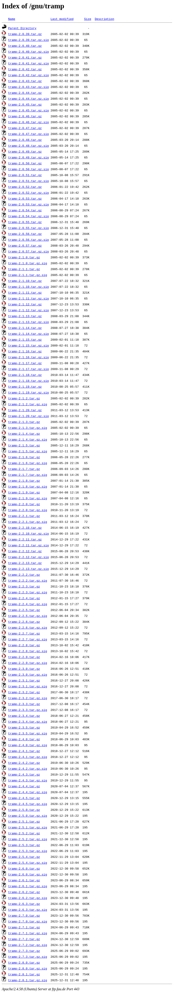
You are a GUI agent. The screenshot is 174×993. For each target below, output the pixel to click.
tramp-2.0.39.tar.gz (25, 34)
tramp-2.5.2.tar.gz (24, 833)
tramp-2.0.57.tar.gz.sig (28, 251)
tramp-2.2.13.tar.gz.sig (28, 569)
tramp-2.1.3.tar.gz (24, 422)
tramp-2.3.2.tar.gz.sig (27, 698)
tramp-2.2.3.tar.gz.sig (27, 592)
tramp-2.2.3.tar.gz (24, 586)
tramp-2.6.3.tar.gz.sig (27, 910)
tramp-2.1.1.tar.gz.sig (27, 275)
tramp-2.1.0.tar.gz (24, 257)
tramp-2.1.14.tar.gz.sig (28, 334)
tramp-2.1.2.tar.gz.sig (27, 404)
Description (104, 19)
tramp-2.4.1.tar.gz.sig (27, 757)
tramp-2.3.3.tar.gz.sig (27, 710)
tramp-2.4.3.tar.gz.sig (27, 780)
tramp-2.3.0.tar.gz (24, 669)
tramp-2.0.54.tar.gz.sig (28, 216)
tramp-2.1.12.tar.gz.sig (28, 310)
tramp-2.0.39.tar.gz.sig (28, 40)
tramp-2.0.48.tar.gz (25, 140)
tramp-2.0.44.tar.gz (25, 93)
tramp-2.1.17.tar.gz (25, 363)
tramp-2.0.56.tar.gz (25, 234)
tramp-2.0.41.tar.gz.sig (28, 63)
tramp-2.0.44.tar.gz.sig (28, 99)
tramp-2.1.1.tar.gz (24, 269)
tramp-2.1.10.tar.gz (25, 281)
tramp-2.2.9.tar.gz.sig (27, 663)
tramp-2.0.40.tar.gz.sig (28, 52)
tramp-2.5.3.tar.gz (24, 845)
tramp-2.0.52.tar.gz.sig (28, 193)
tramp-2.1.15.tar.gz (25, 339)
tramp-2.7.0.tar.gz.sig (27, 921)
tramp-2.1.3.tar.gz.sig (27, 428)
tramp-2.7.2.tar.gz (24, 939)
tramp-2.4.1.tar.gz (24, 751)
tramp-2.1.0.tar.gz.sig (27, 263)
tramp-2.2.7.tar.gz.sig (27, 639)
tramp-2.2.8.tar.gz (24, 645)
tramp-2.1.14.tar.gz (25, 328)
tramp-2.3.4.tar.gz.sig (27, 721)
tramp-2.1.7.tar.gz (24, 469)
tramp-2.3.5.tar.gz (24, 727)
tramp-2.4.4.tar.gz (24, 786)
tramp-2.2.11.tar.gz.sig (28, 545)
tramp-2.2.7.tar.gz (24, 633)
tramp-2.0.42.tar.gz (25, 69)
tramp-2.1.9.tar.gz (24, 492)
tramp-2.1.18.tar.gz (25, 375)
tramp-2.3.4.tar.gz (24, 716)
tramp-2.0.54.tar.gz (25, 210)
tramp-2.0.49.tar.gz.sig (28, 157)
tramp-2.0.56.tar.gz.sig (28, 240)
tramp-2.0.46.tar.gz (25, 116)
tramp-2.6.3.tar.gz (24, 904)
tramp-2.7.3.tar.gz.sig (27, 957)
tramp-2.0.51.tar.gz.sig (28, 181)
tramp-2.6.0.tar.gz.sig (27, 874)
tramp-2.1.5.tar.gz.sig (27, 451)
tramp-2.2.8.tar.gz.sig (27, 651)
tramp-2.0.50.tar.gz (25, 163)
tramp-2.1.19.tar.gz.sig (28, 392)
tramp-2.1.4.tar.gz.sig (27, 439)
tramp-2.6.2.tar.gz (24, 892)
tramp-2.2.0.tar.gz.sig (27, 510)
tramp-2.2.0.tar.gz (24, 504)
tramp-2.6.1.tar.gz (24, 880)
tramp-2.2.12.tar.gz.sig (28, 557)
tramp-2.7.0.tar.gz (24, 915)
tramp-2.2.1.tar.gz (24, 516)
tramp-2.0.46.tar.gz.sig (28, 122)
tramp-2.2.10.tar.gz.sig (28, 533)
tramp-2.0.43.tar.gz (25, 81)
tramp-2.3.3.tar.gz (24, 704)
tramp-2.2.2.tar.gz (24, 575)
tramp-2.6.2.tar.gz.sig (27, 898)
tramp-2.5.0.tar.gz (24, 810)
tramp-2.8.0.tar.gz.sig (27, 968)
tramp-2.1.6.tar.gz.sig (27, 463)
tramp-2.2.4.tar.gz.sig (27, 604)
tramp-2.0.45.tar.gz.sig (28, 110)
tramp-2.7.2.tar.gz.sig (27, 945)
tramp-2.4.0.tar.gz (24, 739)
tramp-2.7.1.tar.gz (24, 927)
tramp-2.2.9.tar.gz (24, 657)
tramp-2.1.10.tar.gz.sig (28, 287)
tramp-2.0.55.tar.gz (25, 222)
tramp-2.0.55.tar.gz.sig (28, 228)
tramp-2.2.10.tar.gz (25, 528)
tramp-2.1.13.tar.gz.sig (28, 322)
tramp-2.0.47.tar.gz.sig (28, 134)
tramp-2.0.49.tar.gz (25, 151)
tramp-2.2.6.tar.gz (24, 622)
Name (11, 19)
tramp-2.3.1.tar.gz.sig (27, 686)
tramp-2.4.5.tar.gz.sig (27, 804)
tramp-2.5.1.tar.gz (24, 821)
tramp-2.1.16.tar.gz (25, 351)
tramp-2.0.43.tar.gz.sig (28, 87)
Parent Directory (22, 28)
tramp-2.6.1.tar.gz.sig (27, 886)
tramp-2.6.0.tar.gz (24, 868)
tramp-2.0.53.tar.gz (25, 198)
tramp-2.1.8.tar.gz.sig (27, 486)
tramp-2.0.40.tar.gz (25, 46)
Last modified (62, 19)
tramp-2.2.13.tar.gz (25, 563)
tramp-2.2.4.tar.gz (24, 598)
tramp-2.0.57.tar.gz (25, 245)
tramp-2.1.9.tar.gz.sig (27, 498)
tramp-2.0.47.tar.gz (25, 128)
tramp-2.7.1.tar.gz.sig (27, 933)
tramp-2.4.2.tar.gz (24, 763)
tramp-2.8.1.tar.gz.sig (27, 980)
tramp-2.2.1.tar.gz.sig (27, 522)
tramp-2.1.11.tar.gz (25, 292)
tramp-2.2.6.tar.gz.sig (27, 627)
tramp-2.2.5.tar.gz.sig (27, 616)
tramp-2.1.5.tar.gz (24, 445)
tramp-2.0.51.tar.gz (25, 175)
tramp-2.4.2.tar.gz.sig (27, 769)
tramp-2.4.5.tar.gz (24, 798)
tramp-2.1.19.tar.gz (25, 386)
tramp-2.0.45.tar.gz (25, 104)
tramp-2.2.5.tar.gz (24, 610)
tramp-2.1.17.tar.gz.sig (28, 369)
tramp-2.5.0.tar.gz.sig (27, 816)
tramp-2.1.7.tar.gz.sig (27, 475)
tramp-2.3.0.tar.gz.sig (27, 674)
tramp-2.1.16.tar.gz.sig (28, 357)
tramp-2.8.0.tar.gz (24, 962)
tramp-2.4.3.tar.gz (24, 774)
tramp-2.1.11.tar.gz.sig (28, 298)
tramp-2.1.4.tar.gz (24, 434)
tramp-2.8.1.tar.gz (24, 974)
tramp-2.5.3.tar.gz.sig (27, 851)
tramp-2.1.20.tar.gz (25, 410)
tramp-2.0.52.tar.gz (25, 187)
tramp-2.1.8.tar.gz (24, 481)
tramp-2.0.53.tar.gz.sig (28, 204)
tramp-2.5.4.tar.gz (24, 857)
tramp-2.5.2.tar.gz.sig (27, 839)
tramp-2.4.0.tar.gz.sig (27, 745)
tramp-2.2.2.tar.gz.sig (27, 580)
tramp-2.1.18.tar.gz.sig (28, 381)
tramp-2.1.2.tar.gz (24, 398)
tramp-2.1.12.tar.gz (25, 304)
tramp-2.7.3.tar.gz (24, 951)
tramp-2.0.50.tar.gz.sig (28, 169)
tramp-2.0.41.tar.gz (25, 57)
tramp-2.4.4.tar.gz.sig (27, 792)
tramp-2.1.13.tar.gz (25, 316)
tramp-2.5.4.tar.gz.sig (27, 863)
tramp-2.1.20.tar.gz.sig (28, 416)
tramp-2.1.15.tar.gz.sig (28, 345)
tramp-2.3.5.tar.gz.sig (27, 733)
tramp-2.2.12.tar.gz (25, 551)
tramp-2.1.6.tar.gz (24, 457)
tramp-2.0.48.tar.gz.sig (28, 146)
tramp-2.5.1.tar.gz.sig (27, 827)
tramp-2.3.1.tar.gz (24, 680)
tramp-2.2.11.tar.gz (25, 539)
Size (87, 19)
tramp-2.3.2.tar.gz (24, 692)
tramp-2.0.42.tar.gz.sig (28, 75)
